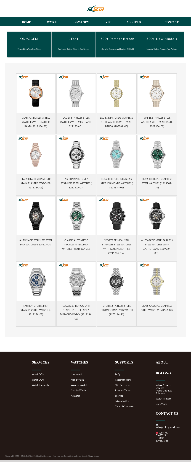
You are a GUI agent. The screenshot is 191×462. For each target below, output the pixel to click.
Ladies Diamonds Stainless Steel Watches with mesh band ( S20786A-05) (116, 122)
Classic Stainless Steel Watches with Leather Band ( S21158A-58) (36, 122)
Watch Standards (40, 385)
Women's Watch (79, 385)
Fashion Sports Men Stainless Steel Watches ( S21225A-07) (35, 310)
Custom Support (123, 379)
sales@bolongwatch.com (168, 426)
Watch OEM (38, 379)
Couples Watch (78, 390)
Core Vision (161, 404)
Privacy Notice (122, 401)
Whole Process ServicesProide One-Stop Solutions (164, 389)
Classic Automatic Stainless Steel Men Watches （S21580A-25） (76, 244)
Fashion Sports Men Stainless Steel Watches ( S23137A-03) (76, 183)
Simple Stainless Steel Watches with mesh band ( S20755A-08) (157, 122)
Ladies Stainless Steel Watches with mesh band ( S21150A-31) (76, 122)
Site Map (119, 395)
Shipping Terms (122, 385)
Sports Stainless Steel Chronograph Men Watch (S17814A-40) (116, 310)
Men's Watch (77, 379)
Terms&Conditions (124, 406)
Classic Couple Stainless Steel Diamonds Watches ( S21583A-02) (116, 183)
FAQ (117, 374)
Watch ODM (38, 374)
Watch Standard (163, 398)
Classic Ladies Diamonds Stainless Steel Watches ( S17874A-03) (35, 183)
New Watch (76, 374)
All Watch (75, 395)
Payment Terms (123, 390)
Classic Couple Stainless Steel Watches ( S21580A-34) (157, 183)
